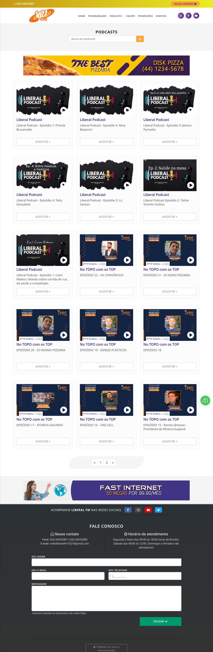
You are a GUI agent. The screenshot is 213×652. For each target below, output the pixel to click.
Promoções (145, 15)
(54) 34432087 (58, 539)
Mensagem (39, 584)
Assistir (43, 142)
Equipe (130, 15)
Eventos (161, 15)
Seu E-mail (39, 570)
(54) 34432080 (78, 539)
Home (81, 15)
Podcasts (115, 15)
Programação (97, 15)
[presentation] (57, 624)
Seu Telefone (117, 570)
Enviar (160, 621)
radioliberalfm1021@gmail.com (69, 543)
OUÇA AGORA (185, 4)
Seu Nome (38, 556)
